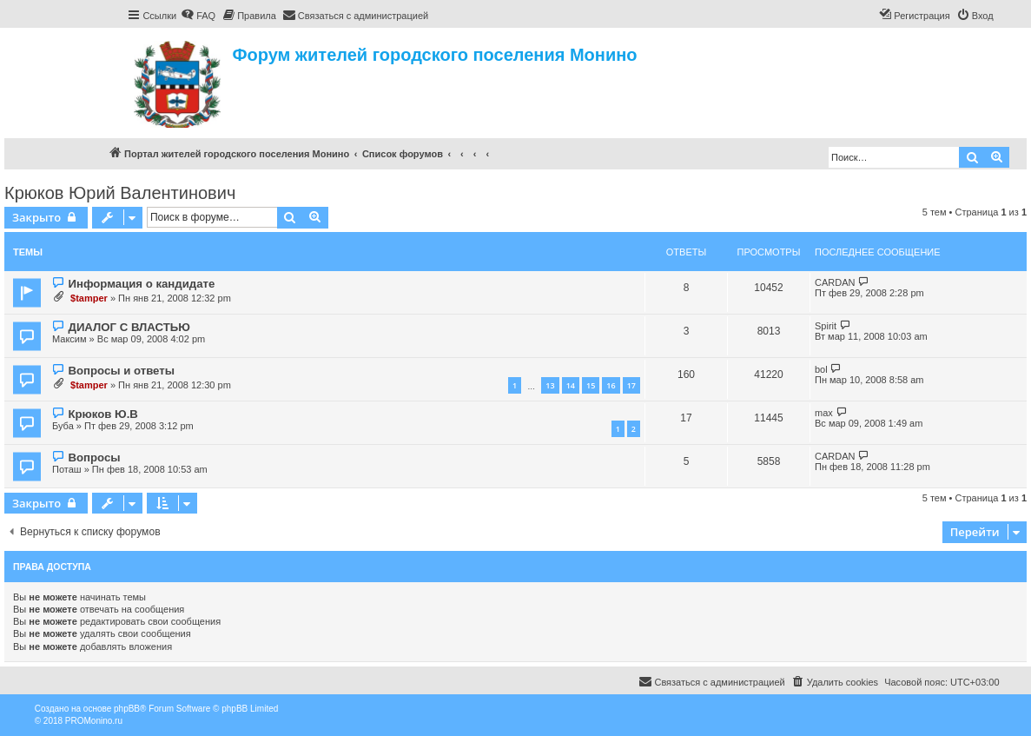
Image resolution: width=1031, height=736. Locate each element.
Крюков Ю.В (102, 414)
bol (821, 369)
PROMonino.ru (93, 721)
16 (610, 385)
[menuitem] (198, 15)
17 (631, 385)
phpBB (127, 708)
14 (570, 385)
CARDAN (835, 282)
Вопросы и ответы (121, 370)
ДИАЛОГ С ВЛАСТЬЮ (128, 327)
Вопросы (94, 457)
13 (549, 385)
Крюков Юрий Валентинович (119, 192)
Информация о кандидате (141, 283)
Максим (69, 339)
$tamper (89, 298)
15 (590, 385)
